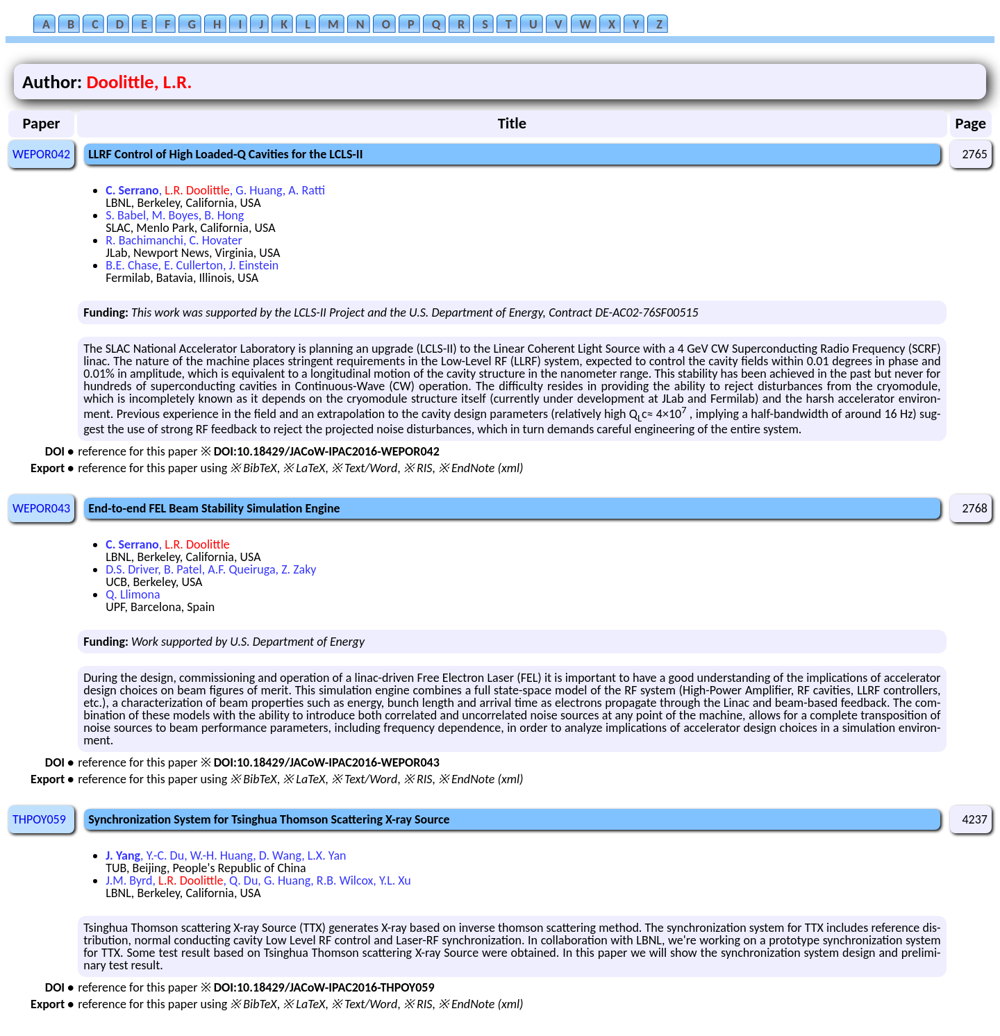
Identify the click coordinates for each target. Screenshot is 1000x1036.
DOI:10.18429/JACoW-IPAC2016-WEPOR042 (327, 451)
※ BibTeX (253, 468)
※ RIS (418, 468)
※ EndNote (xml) (481, 468)
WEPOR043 (41, 508)
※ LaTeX (304, 468)
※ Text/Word (364, 468)
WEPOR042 (41, 154)
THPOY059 (39, 819)
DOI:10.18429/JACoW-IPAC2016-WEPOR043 (327, 762)
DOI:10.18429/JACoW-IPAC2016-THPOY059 (324, 987)
